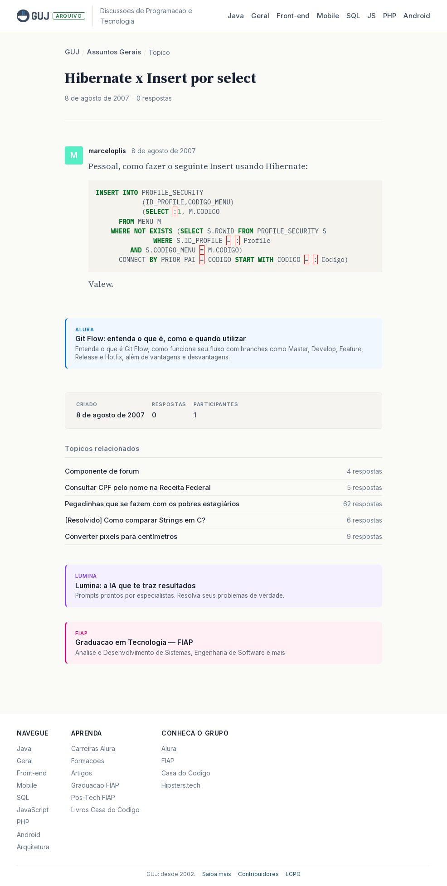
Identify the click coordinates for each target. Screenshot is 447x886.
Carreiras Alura (93, 748)
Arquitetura (33, 847)
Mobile (328, 15)
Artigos (81, 773)
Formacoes (87, 761)
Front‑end (293, 15)
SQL (353, 15)
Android (416, 15)
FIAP (168, 761)
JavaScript (33, 809)
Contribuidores (258, 874)
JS (371, 15)
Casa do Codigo (185, 773)
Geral (260, 15)
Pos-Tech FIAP (93, 797)
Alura (168, 748)
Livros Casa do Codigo (105, 809)
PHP (389, 15)
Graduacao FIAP (95, 785)
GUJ (72, 52)
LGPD (293, 874)
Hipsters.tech (180, 785)
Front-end (32, 773)
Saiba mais (216, 874)
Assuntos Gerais (114, 52)
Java (236, 15)
